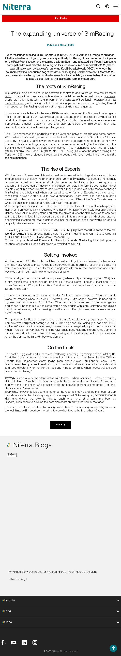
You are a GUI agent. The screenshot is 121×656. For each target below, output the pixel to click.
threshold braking (15, 103)
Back (59, 425)
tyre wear (109, 96)
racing (8, 96)
